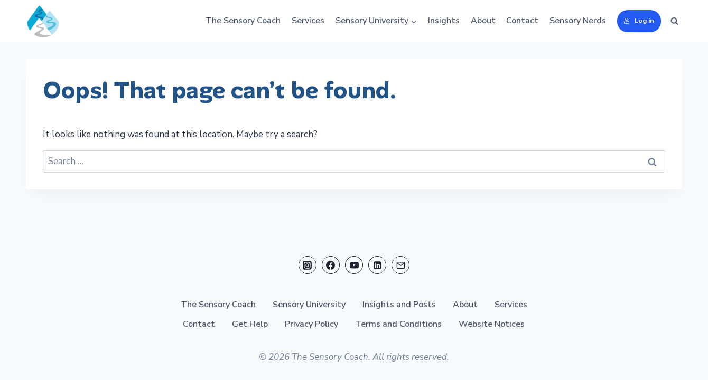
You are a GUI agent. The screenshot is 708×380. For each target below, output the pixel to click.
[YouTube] (354, 265)
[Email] (400, 265)
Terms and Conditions (398, 324)
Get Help (250, 324)
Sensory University (309, 304)
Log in (638, 20)
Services (308, 20)
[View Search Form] (674, 21)
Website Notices (492, 324)
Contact (522, 20)
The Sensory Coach (243, 20)
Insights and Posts (399, 304)
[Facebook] (331, 265)
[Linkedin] (377, 265)
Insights (444, 20)
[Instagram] (307, 265)
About (483, 20)
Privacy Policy (311, 324)
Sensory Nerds (577, 20)
